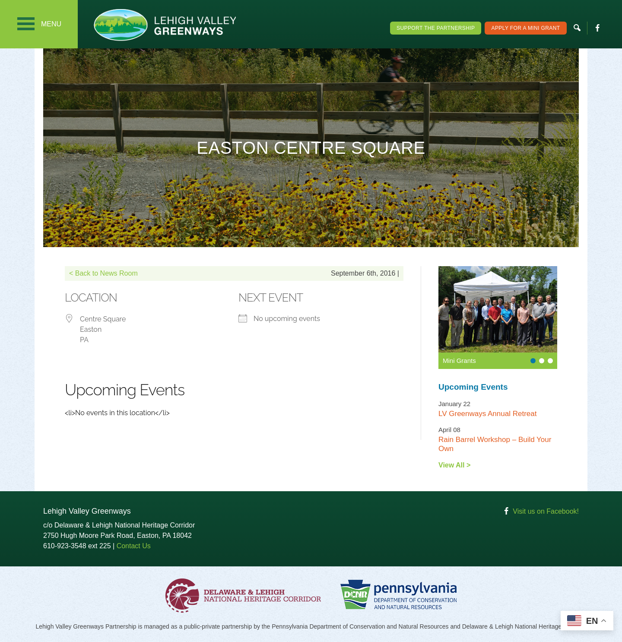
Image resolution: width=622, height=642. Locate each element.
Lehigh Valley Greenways (164, 25)
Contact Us (134, 546)
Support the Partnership (436, 28)
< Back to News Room (103, 273)
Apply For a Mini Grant (525, 28)
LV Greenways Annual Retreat (487, 414)
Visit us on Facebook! (546, 511)
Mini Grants (459, 360)
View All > (454, 465)
